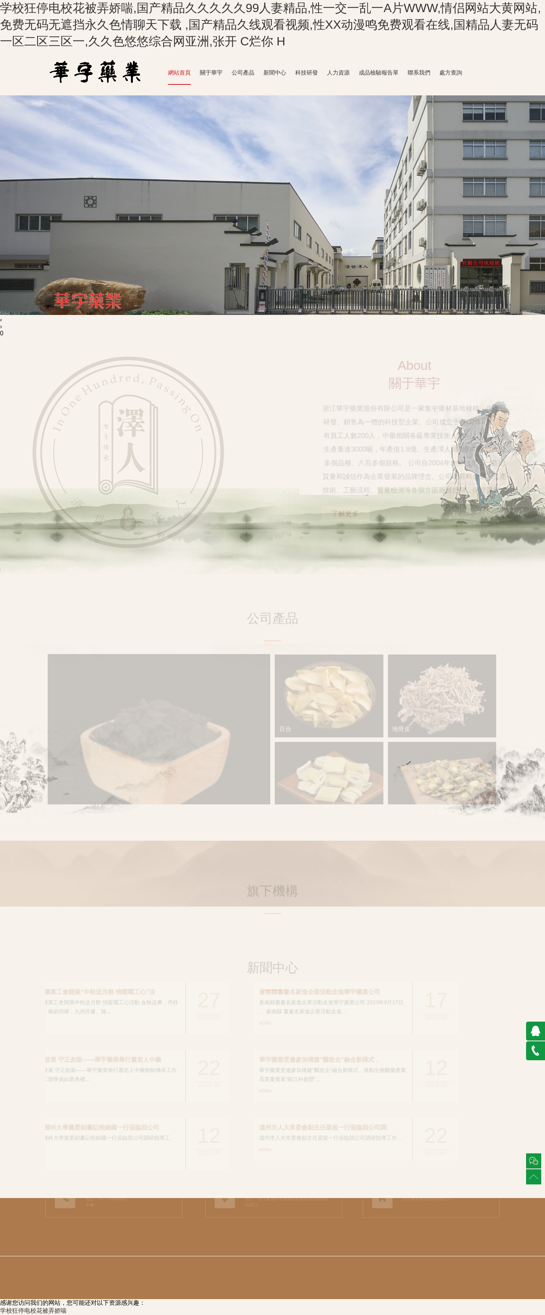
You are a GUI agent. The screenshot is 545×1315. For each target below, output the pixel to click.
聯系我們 (419, 72)
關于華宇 (211, 72)
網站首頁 (179, 72)
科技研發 (306, 72)
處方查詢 (450, 72)
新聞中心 (274, 72)
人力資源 (338, 72)
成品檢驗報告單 (379, 72)
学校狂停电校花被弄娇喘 (33, 1310)
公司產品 (243, 72)
